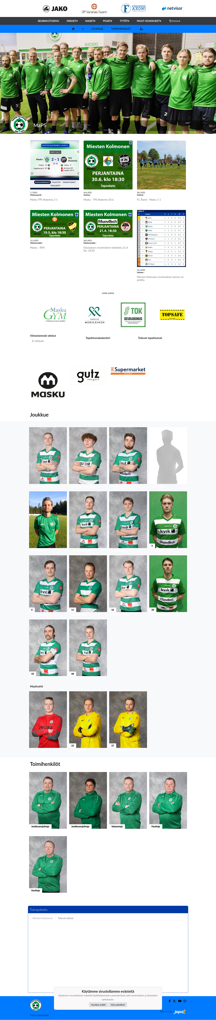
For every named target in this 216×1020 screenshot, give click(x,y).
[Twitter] (173, 1001)
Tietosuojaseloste (39, 1015)
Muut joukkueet (149, 20)
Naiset (90, 20)
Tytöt (124, 20)
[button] (16, 83)
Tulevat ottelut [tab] (65, 918)
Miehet (72, 20)
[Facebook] (169, 1001)
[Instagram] (183, 1001)
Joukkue (97, 28)
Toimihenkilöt (121, 28)
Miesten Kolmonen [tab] (43, 918)
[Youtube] (178, 1001)
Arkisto (174, 21)
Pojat (107, 20)
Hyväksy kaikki (98, 1004)
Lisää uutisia (108, 293)
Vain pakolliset (118, 1004)
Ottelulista (37, 351)
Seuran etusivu (48, 20)
